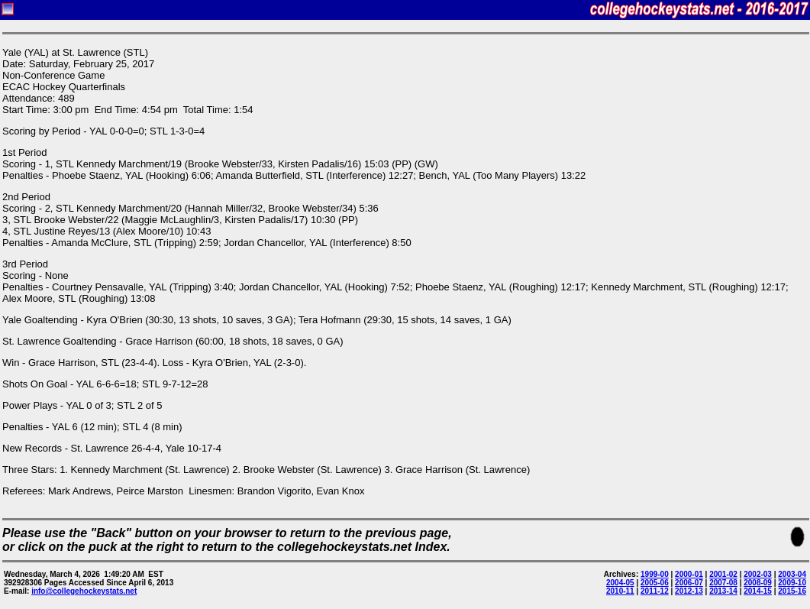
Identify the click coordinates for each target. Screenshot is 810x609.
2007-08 (723, 582)
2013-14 (723, 591)
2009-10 (792, 582)
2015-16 (792, 591)
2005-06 (655, 582)
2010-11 (620, 591)
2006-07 (689, 582)
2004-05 (620, 582)
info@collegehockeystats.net (84, 591)
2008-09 (758, 582)
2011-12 (655, 591)
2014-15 (758, 591)
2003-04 (792, 574)
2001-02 (723, 574)
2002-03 (758, 574)
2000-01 (689, 574)
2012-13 (689, 591)
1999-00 (655, 574)
